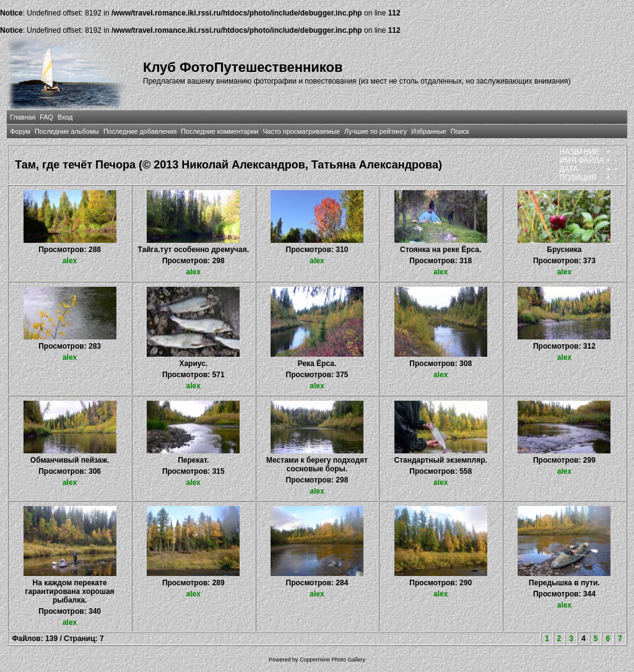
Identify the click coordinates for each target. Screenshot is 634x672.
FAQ (46, 117)
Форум (20, 131)
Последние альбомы (67, 131)
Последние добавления (139, 131)
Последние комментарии (219, 131)
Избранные (428, 131)
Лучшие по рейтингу (375, 131)
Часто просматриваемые (301, 131)
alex (70, 260)
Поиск (460, 131)
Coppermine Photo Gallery (332, 660)
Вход (65, 117)
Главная (22, 117)
